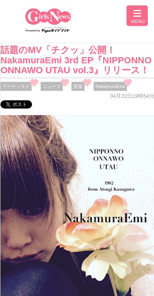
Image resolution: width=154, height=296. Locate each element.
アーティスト (16, 86)
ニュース (52, 86)
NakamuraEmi (110, 86)
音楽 (78, 86)
